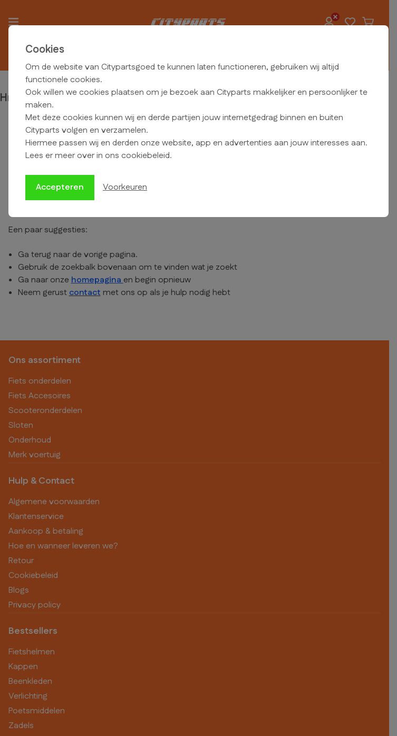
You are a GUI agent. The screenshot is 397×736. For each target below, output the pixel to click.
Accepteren (60, 187)
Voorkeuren (125, 187)
